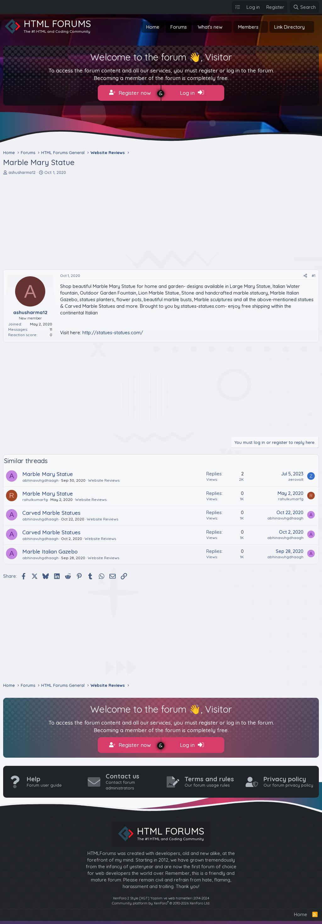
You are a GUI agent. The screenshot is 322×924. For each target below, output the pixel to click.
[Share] (305, 275)
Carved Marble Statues (51, 512)
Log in (192, 92)
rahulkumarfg (35, 499)
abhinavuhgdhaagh (40, 480)
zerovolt (295, 479)
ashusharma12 (22, 172)
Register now (130, 92)
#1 (313, 275)
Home (152, 27)
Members (248, 27)
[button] (227, 27)
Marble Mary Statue (47, 474)
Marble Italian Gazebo (50, 551)
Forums (178, 27)
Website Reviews (103, 480)
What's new (210, 27)
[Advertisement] (161, 222)
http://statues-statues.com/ (112, 333)
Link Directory (289, 27)
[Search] (304, 7)
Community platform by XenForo (161, 903)
